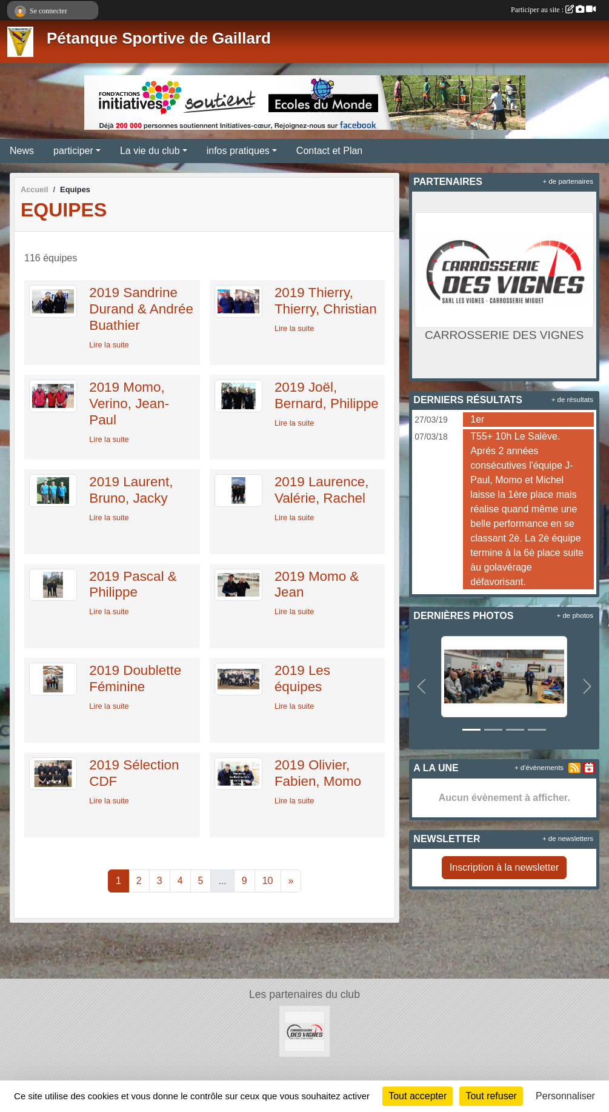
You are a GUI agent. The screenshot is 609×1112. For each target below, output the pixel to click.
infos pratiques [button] (238, 151)
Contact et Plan (329, 151)
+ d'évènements (539, 767)
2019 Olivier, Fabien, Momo (318, 773)
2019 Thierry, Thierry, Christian (326, 301)
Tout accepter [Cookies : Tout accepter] (417, 1096)
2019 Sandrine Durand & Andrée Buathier (141, 309)
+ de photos (575, 615)
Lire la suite (108, 344)
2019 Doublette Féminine (135, 678)
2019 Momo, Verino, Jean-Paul (129, 403)
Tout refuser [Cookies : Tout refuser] (490, 1096)
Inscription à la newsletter (504, 867)
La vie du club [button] (150, 151)
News (22, 151)
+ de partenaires (568, 181)
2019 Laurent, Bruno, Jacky (131, 490)
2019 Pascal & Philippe (132, 584)
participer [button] (73, 151)
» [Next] (291, 881)
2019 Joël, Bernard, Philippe (327, 395)
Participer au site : (553, 9)
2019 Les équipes (302, 678)
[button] (421, 686)
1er (477, 419)
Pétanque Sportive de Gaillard (159, 38)
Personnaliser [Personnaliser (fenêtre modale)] (565, 1096)
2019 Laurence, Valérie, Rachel (322, 490)
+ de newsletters (567, 838)
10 (267, 881)
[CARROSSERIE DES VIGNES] (304, 1030)
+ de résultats (572, 399)
